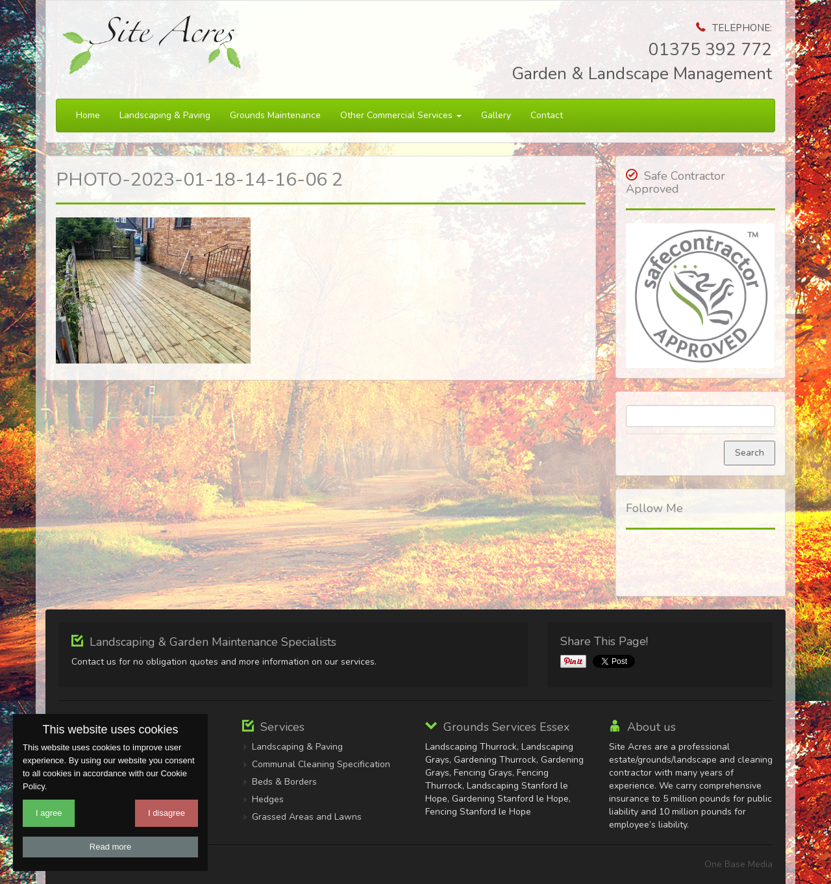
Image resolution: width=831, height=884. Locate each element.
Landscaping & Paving (164, 115)
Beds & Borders (284, 782)
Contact (546, 115)
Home (88, 115)
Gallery (496, 115)
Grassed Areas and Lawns (307, 817)
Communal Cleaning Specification (321, 764)
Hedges (268, 799)
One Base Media (738, 864)
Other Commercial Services (401, 115)
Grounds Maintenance (275, 115)
